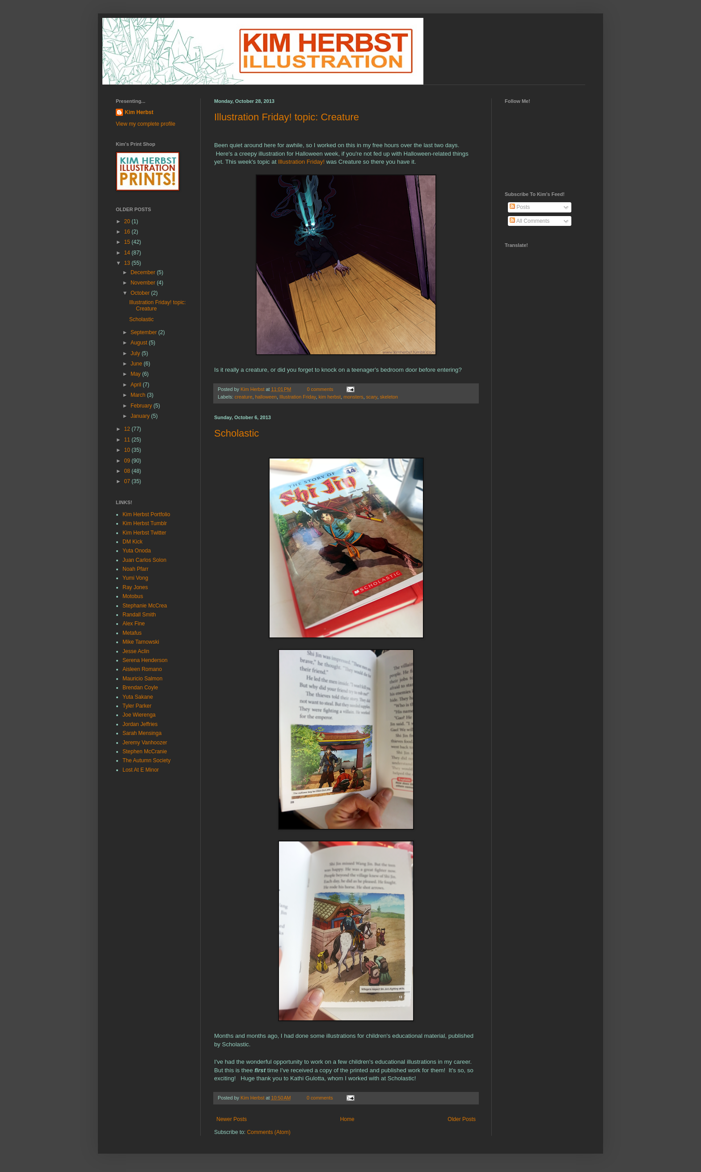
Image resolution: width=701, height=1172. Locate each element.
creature (244, 396)
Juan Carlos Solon (144, 560)
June (137, 364)
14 (128, 253)
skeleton (389, 396)
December (144, 272)
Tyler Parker (137, 706)
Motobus (132, 596)
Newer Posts (231, 1119)
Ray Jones (135, 587)
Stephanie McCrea (144, 606)
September (144, 332)
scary (371, 396)
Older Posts (462, 1119)
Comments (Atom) (268, 1132)
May (136, 374)
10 (128, 450)
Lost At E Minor (140, 770)
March (139, 395)
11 (128, 440)
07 (128, 481)
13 (128, 263)
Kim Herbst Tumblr (144, 523)
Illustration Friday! (301, 161)
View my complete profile (145, 124)
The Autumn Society (146, 760)
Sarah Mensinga (141, 733)
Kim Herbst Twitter (144, 533)
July (136, 353)
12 (128, 429)
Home (347, 1119)
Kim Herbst (253, 389)
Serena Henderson (145, 660)
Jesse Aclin (135, 651)
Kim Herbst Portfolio (146, 514)
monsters (353, 396)
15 (128, 242)
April (137, 385)
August (140, 343)
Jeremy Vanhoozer (144, 742)
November (144, 283)
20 (128, 221)
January (141, 416)
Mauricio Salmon (142, 678)
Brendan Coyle (140, 687)
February (142, 406)
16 (128, 232)
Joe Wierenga (139, 715)
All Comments (529, 221)
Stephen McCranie (144, 751)
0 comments (320, 389)
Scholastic (236, 433)
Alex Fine (133, 623)
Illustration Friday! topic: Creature (286, 117)
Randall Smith (139, 614)
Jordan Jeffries (140, 724)
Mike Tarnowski (140, 642)
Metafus (132, 633)
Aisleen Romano (142, 669)
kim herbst (329, 396)
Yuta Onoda (136, 551)
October (141, 293)
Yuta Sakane (137, 697)
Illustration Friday (297, 396)
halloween (266, 396)
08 (128, 471)
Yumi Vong (135, 578)
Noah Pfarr (135, 569)
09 (128, 461)
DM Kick (132, 542)
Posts (520, 207)
